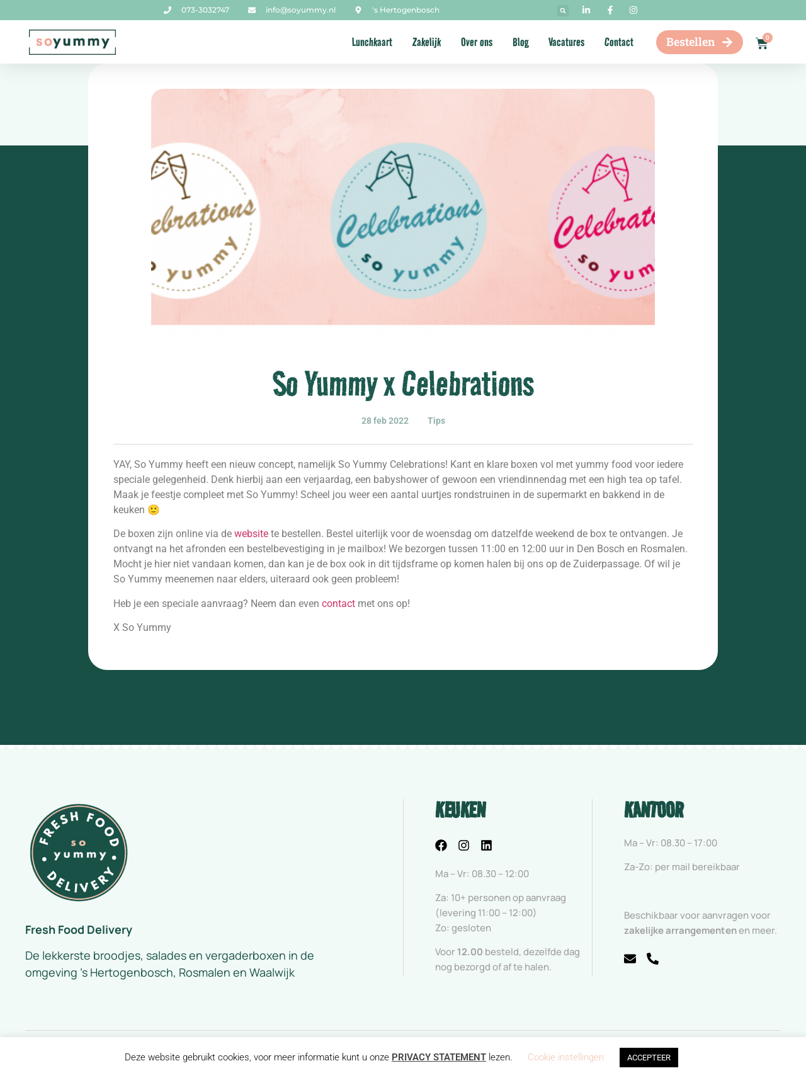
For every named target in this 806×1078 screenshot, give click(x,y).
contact (338, 604)
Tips (436, 421)
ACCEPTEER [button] (649, 1057)
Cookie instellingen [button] (566, 1057)
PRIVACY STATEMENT (439, 1057)
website (251, 534)
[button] (563, 10)
